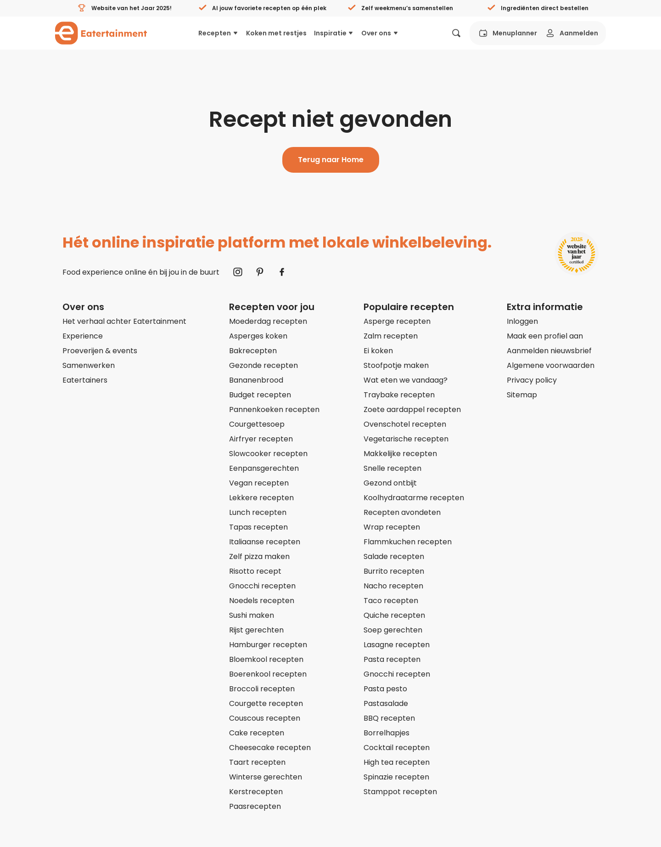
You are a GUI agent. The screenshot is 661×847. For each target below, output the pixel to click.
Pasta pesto (385, 688)
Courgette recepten (266, 703)
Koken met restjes (276, 33)
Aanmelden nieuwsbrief (549, 350)
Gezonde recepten (263, 365)
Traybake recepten (399, 395)
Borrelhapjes (386, 733)
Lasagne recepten (397, 644)
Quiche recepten (394, 615)
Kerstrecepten (256, 791)
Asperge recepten (397, 321)
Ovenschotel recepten (405, 424)
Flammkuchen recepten (408, 541)
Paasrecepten (255, 806)
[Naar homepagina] (101, 33)
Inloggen (522, 321)
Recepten (218, 33)
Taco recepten (391, 600)
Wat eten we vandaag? (406, 380)
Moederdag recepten (268, 321)
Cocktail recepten (397, 747)
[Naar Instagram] (238, 272)
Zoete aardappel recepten (412, 409)
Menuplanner (507, 33)
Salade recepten (394, 556)
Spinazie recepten (396, 777)
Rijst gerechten (256, 630)
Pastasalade (386, 703)
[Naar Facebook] (282, 272)
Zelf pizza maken (259, 556)
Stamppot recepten (400, 791)
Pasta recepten (392, 659)
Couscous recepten (264, 718)
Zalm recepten (391, 336)
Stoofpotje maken (396, 365)
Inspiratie (334, 33)
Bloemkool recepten (266, 659)
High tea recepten (397, 762)
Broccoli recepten (262, 688)
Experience (82, 336)
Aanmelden (571, 33)
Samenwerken (88, 365)
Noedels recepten (261, 600)
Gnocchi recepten (262, 586)
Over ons (380, 33)
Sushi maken (251, 615)
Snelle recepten (392, 468)
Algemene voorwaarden (550, 365)
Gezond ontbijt (390, 483)
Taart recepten (257, 762)
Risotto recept (255, 571)
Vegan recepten (259, 483)
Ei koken (378, 350)
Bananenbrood (256, 380)
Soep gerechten (393, 630)
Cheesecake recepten (270, 747)
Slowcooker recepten (268, 453)
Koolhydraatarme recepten (414, 497)
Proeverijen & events (99, 350)
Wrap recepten (392, 527)
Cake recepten (256, 733)
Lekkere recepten (261, 497)
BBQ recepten (389, 718)
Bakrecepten (253, 350)
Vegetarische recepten (406, 439)
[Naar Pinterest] (260, 272)
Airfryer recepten (261, 439)
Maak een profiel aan (545, 336)
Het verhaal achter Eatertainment (124, 321)
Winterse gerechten (265, 777)
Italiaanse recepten (264, 541)
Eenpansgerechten (264, 468)
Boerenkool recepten (268, 674)
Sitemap (522, 395)
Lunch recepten (257, 512)
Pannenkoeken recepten (274, 409)
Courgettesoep (257, 424)
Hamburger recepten (268, 644)
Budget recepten (260, 395)
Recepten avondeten (402, 512)
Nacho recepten (393, 586)
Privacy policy (532, 380)
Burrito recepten (394, 571)
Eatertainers (84, 380)
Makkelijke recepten (400, 453)
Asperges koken (258, 336)
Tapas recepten (258, 527)
